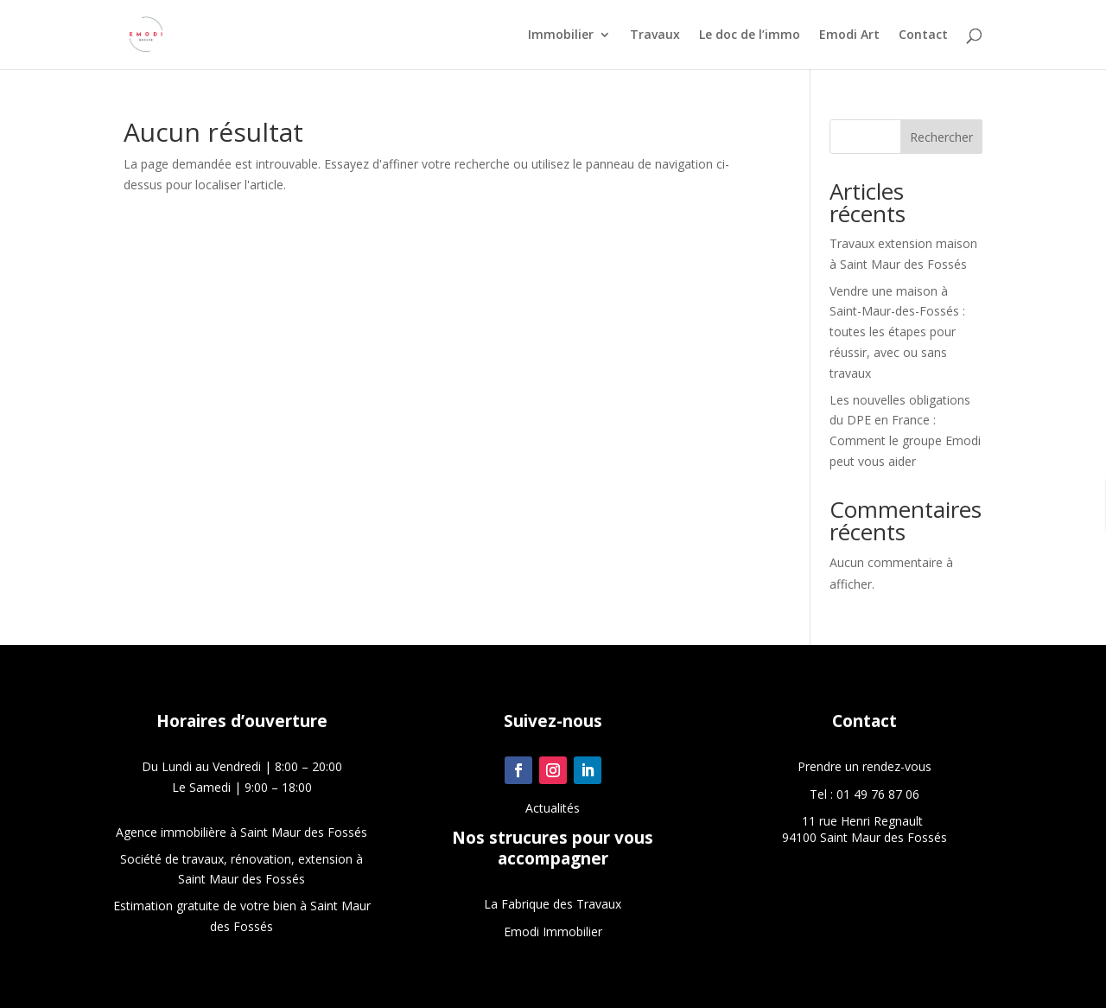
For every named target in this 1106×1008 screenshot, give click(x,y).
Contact (923, 35)
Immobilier (561, 35)
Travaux (655, 35)
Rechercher (941, 137)
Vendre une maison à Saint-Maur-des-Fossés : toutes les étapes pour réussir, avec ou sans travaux (897, 332)
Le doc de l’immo (749, 35)
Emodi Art (849, 35)
